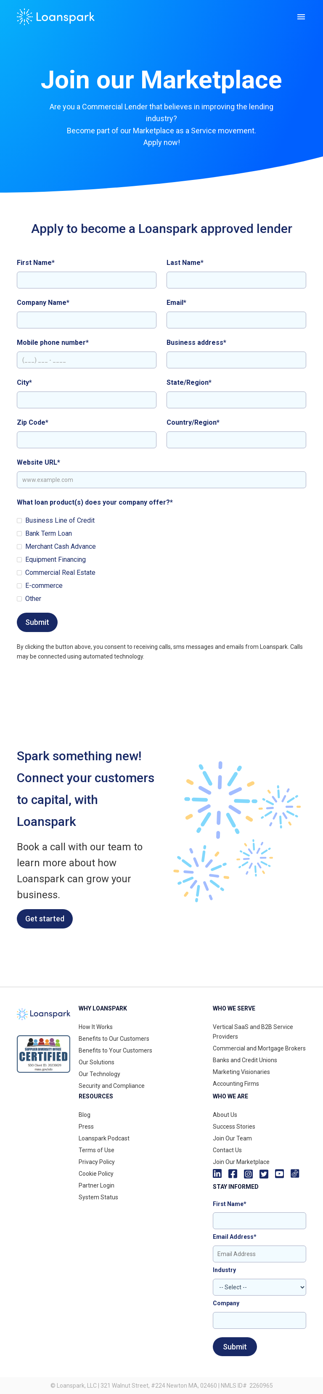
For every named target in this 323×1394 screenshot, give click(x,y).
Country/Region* (193, 422)
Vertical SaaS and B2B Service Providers (253, 1032)
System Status (98, 1197)
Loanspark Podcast (104, 1138)
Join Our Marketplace (241, 1162)
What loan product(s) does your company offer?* (95, 502)
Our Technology (99, 1074)
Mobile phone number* (53, 343)
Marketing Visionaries (241, 1072)
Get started (44, 918)
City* (24, 382)
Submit (235, 1346)
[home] (56, 16)
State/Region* (189, 382)
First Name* (36, 263)
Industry (224, 1270)
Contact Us (227, 1150)
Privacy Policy (97, 1162)
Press (86, 1126)
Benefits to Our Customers (114, 1038)
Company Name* (43, 303)
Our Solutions (96, 1062)
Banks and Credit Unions (245, 1060)
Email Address (235, 1236)
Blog (84, 1114)
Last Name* (185, 263)
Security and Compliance (112, 1085)
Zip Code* (32, 422)
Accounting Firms (236, 1083)
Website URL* (38, 462)
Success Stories (234, 1126)
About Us (225, 1114)
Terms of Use (96, 1150)
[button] (301, 17)
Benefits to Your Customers (115, 1050)
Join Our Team (232, 1138)
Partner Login (96, 1185)
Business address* (196, 343)
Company (226, 1303)
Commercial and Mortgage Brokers (259, 1048)
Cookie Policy (96, 1173)
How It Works (96, 1027)
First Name (229, 1204)
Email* (176, 303)
